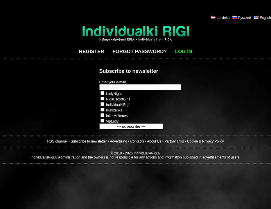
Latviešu (223, 18)
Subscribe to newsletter (89, 141)
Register (91, 51)
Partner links (174, 141)
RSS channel (57, 141)
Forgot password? (139, 51)
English (265, 18)
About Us (154, 141)
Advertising (118, 141)
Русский (244, 18)
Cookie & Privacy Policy (205, 141)
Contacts (137, 141)
